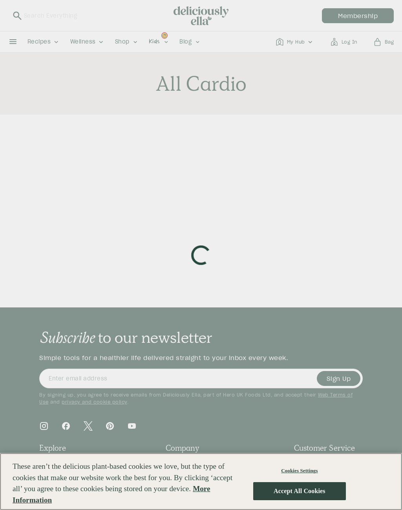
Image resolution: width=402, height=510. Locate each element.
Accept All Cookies (299, 491)
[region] (201, 481)
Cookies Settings (299, 470)
